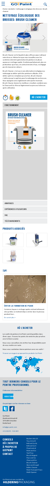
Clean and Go (32, 460)
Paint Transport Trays (35, 470)
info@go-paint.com (10, 427)
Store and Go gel (33, 465)
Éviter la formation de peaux (18, 305)
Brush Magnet (32, 455)
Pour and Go (31, 458)
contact (8, 454)
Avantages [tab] (25, 203)
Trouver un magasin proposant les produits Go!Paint (22, 353)
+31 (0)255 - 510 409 (10, 431)
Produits (12, 9)
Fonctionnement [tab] (25, 105)
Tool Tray (30, 453)
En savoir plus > (10, 317)
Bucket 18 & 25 (32, 439)
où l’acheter (10, 443)
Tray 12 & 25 (31, 441)
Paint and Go (31, 451)
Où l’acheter (39, 97)
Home (5, 9)
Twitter (5, 408)
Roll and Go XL (32, 443)
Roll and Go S (31, 446)
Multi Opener (32, 472)
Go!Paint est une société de (13, 479)
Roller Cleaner (32, 467)
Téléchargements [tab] (25, 221)
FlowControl (31, 448)
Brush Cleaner (32, 463)
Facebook (12, 408)
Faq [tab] (25, 215)
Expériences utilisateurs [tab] (25, 209)
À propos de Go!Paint (10, 448)
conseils (8, 439)
